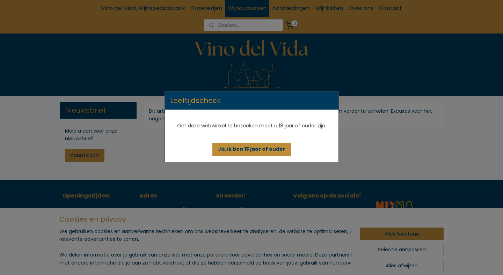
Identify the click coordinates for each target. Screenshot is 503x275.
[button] (251, 149)
